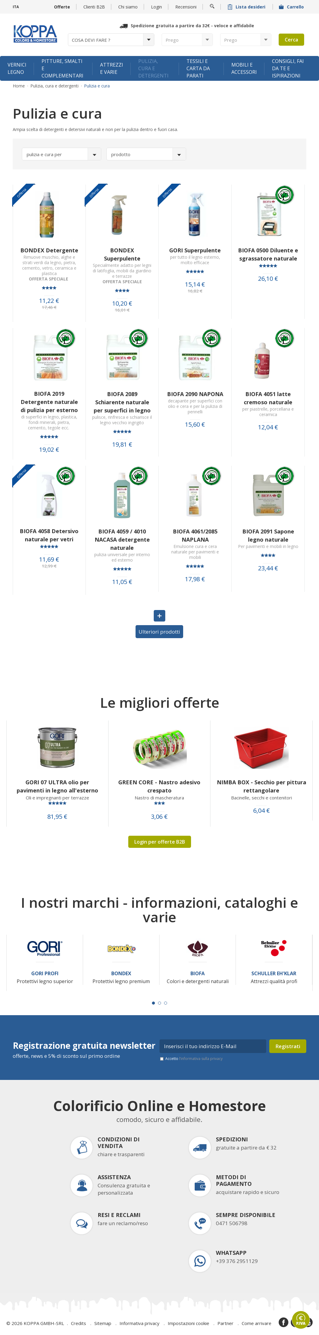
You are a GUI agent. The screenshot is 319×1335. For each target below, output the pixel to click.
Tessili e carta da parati (198, 68)
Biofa (197, 973)
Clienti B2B (94, 7)
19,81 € (122, 444)
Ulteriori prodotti (159, 631)
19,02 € (49, 450)
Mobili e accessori (244, 68)
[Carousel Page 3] (165, 1003)
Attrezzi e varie (111, 68)
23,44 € (268, 568)
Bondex (121, 973)
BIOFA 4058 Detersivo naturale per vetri (49, 535)
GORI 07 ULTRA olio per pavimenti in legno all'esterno (57, 786)
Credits (78, 1323)
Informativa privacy (139, 1323)
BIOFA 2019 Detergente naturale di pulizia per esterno (49, 402)
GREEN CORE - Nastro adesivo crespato (159, 786)
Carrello (292, 7)
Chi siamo (128, 7)
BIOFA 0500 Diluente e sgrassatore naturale (268, 254)
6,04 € (261, 811)
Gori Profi (45, 973)
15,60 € (195, 424)
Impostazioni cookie (188, 1323)
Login (156, 7)
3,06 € (159, 817)
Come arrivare (256, 1323)
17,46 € (49, 307)
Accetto (194, 1058)
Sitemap (102, 1323)
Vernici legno (17, 68)
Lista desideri (247, 7)
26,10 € (268, 279)
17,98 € (195, 579)
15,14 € (195, 284)
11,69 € (49, 559)
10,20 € (122, 303)
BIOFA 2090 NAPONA (195, 394)
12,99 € (49, 566)
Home (19, 86)
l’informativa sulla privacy (201, 1058)
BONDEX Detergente (49, 250)
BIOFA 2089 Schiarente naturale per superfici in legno (122, 402)
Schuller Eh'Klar (273, 973)
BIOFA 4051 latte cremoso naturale (268, 398)
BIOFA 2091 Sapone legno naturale (268, 535)
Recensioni (185, 7)
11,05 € (122, 582)
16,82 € (195, 291)
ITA (16, 6)
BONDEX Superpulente (122, 254)
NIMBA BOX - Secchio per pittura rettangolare (261, 786)
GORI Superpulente (195, 250)
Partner (225, 1323)
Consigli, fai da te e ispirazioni (288, 68)
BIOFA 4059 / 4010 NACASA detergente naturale (122, 539)
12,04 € (268, 427)
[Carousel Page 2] (159, 1003)
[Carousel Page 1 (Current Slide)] (153, 1003)
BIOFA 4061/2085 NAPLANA (195, 535)
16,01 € (122, 310)
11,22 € (49, 301)
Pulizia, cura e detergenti (153, 68)
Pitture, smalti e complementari (62, 68)
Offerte (62, 7)
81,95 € (57, 817)
